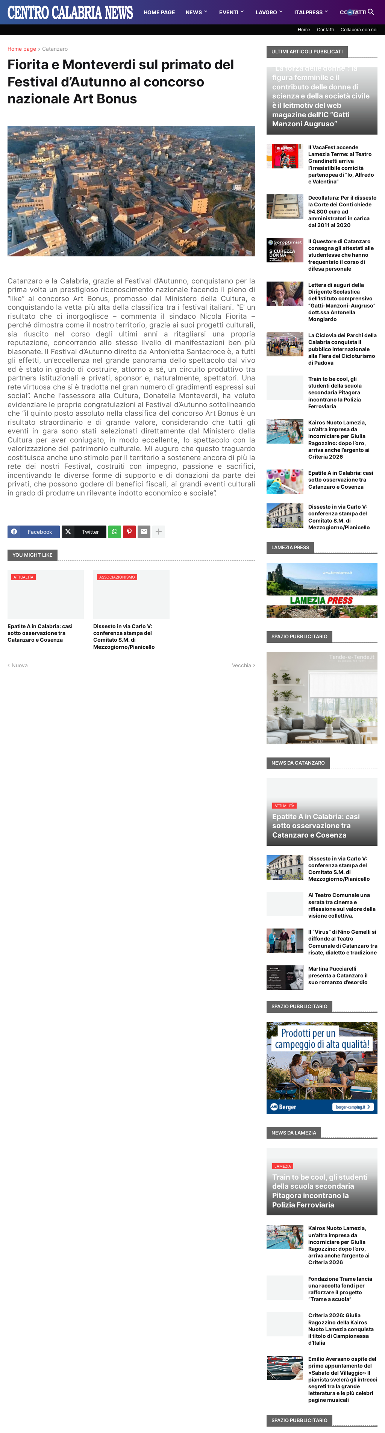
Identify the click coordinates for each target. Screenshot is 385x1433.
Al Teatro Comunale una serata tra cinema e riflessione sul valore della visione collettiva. (342, 905)
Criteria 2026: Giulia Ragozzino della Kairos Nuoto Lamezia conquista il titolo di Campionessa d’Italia (341, 1329)
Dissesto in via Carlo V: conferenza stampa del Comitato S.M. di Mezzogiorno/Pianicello (124, 636)
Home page (22, 49)
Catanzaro (55, 49)
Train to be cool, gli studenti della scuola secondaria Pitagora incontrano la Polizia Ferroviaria (335, 392)
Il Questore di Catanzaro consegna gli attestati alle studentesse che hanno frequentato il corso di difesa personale (341, 255)
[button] (352, 12)
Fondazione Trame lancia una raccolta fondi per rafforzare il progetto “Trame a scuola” (340, 1289)
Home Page (159, 12)
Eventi (228, 12)
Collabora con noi (359, 29)
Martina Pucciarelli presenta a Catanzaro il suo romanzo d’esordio (338, 975)
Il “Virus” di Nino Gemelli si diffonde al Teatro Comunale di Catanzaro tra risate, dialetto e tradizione (342, 942)
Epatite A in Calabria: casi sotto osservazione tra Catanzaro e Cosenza (40, 633)
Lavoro (266, 12)
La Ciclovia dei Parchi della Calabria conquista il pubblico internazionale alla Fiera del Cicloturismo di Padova (342, 349)
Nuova (20, 665)
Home (304, 29)
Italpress (308, 12)
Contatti (325, 29)
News (194, 12)
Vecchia (241, 665)
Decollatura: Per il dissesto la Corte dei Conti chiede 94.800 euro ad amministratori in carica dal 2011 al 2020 (342, 211)
